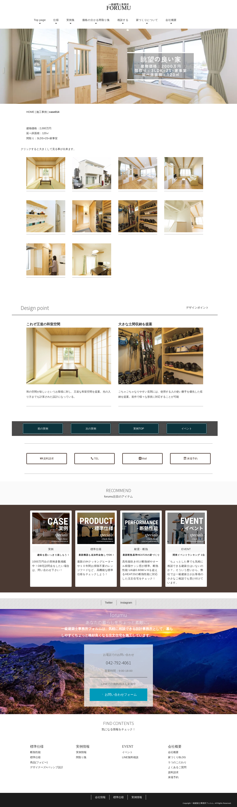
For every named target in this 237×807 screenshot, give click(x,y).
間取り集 (81, 757)
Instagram (126, 602)
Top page (40, 19)
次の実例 (91, 428)
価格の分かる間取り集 (96, 19)
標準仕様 (35, 757)
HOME (30, 111)
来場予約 (191, 458)
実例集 (70, 19)
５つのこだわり (177, 762)
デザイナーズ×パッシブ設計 (46, 767)
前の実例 (43, 428)
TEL (95, 458)
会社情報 (100, 797)
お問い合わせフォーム (119, 694)
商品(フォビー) (39, 762)
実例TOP (138, 428)
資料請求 (47, 458)
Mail (143, 458)
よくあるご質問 (177, 767)
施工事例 (41, 111)
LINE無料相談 (130, 757)
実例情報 (81, 752)
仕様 (56, 19)
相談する (122, 19)
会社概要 (171, 19)
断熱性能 (35, 752)
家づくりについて (147, 19)
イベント (186, 428)
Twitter (109, 602)
